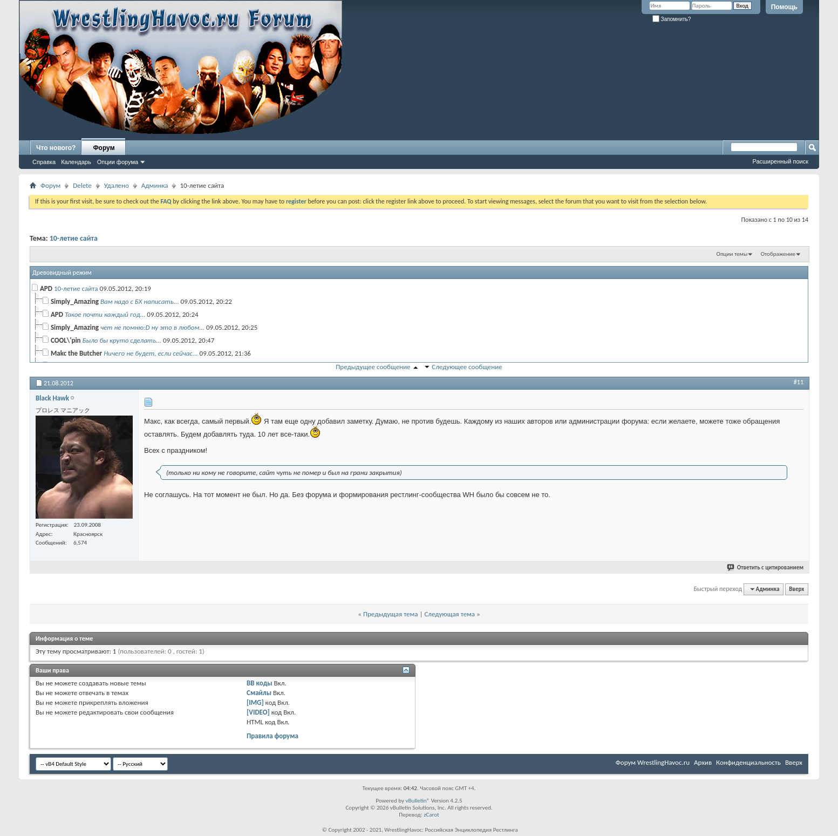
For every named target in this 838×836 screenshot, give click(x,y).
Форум (103, 148)
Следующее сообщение (467, 367)
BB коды (259, 683)
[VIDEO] (258, 712)
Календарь (76, 162)
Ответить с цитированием (765, 567)
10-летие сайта (74, 238)
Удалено (116, 185)
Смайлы (259, 693)
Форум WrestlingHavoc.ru (653, 762)
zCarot (431, 814)
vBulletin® (417, 800)
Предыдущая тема (390, 614)
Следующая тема (449, 614)
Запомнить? (671, 19)
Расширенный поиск (780, 161)
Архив (703, 762)
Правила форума (272, 736)
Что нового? (56, 148)
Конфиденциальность (748, 762)
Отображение (778, 253)
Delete (82, 185)
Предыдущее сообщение (373, 367)
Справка (44, 162)
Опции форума (117, 162)
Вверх (796, 589)
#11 (798, 382)
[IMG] (255, 702)
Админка (154, 185)
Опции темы (732, 253)
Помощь (784, 7)
